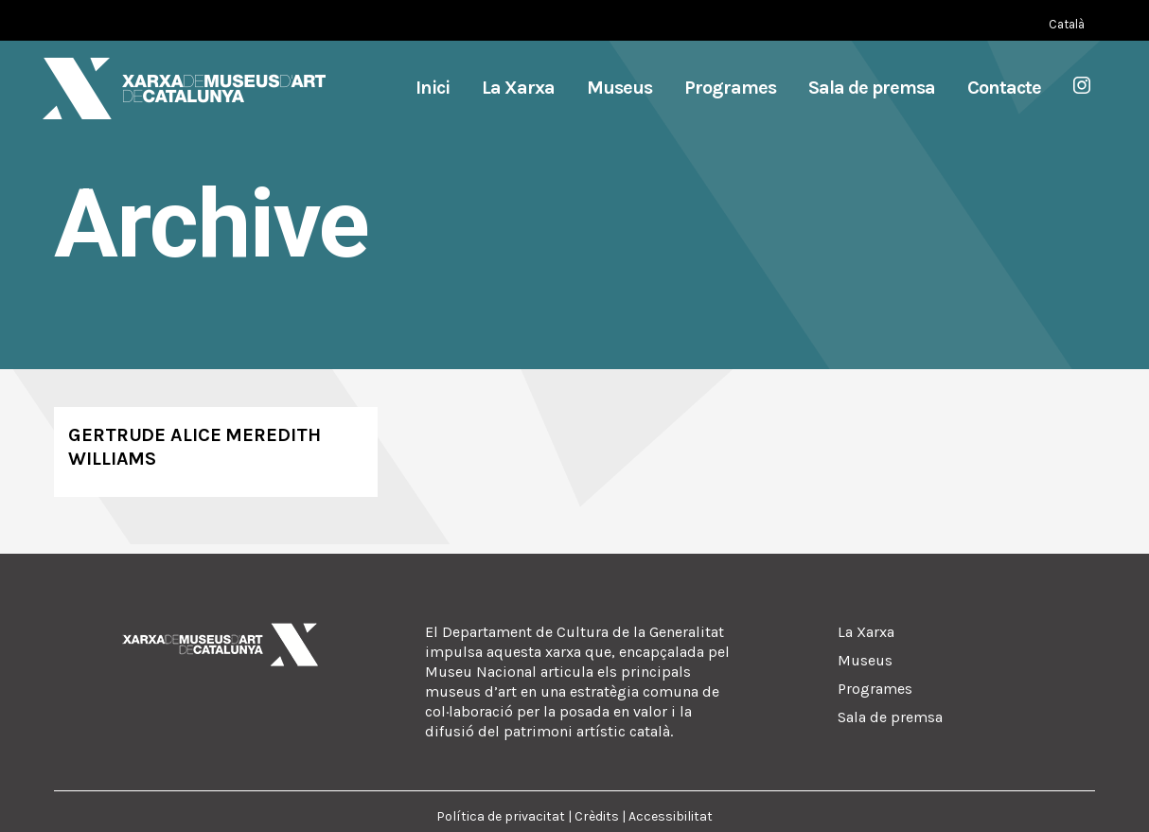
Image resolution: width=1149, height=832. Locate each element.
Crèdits (596, 816)
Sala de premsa (890, 717)
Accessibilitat (670, 816)
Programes (875, 689)
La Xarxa (866, 632)
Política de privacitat (500, 816)
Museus (865, 660)
